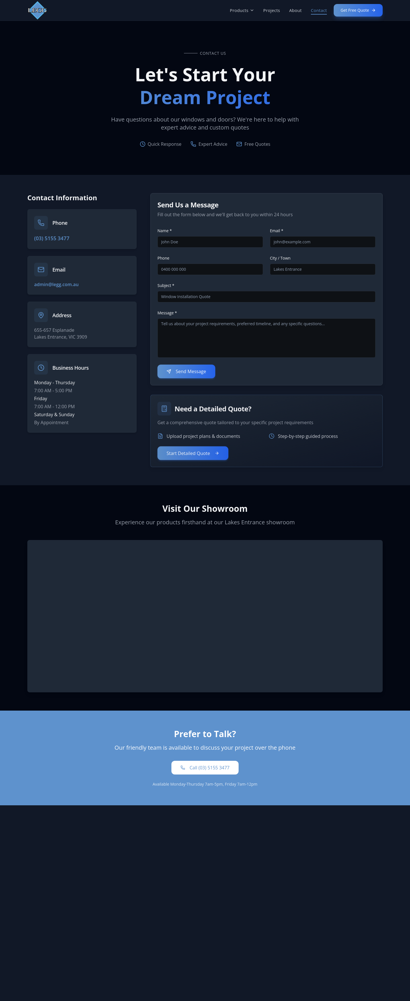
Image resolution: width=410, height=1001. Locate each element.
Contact (319, 10)
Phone (163, 258)
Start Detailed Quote (193, 458)
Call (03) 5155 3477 (205, 768)
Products (242, 10)
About (295, 10)
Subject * (165, 285)
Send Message (186, 371)
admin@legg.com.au (56, 284)
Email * (276, 230)
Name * (164, 230)
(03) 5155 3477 (51, 238)
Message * (167, 313)
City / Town (280, 258)
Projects (271, 10)
